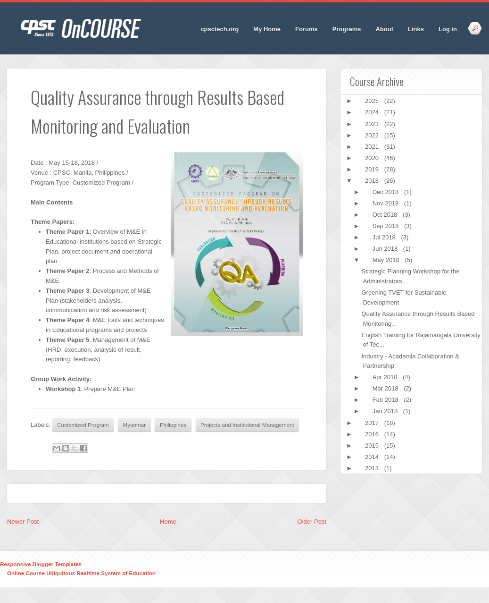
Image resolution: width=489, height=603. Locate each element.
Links (416, 29)
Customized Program (83, 425)
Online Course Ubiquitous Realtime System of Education (81, 573)
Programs (346, 29)
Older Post (312, 521)
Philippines (173, 425)
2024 (373, 112)
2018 (373, 180)
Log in (448, 29)
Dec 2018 (386, 191)
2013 (373, 468)
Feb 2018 (386, 399)
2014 (373, 456)
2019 (373, 169)
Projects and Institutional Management (247, 425)
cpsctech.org (219, 29)
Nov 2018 (386, 203)
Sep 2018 (386, 225)
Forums (306, 29)
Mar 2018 (386, 388)
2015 (373, 445)
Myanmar (134, 425)
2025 (373, 100)
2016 (373, 434)
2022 (373, 135)
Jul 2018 (385, 237)
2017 (373, 422)
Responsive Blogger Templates (41, 564)
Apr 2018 (386, 377)
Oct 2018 (386, 214)
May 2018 (387, 259)
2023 (373, 123)
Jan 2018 (386, 411)
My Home (267, 29)
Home (168, 521)
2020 (373, 157)
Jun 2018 (386, 248)
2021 (373, 146)
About (384, 29)
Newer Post (23, 521)
